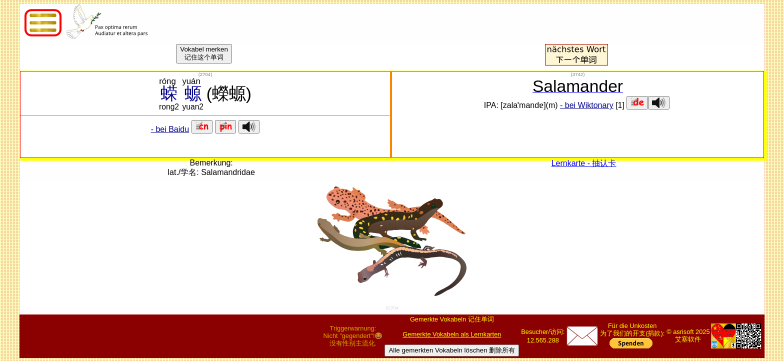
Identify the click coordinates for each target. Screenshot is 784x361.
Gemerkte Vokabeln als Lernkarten (451, 334)
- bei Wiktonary (587, 105)
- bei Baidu (170, 129)
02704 (392, 308)
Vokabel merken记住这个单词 (204, 53)
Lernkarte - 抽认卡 (584, 163)
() (205, 74)
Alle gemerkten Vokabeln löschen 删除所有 (451, 350)
